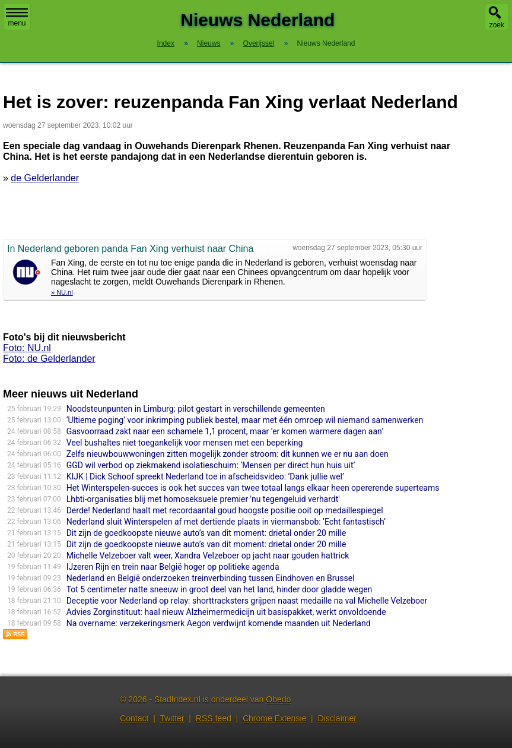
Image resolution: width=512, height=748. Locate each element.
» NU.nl (62, 292)
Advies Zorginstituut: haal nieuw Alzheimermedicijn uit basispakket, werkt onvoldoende (226, 612)
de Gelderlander (45, 178)
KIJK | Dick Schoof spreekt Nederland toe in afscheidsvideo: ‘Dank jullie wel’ (205, 476)
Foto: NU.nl (27, 348)
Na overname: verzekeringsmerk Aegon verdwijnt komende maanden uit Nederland (218, 623)
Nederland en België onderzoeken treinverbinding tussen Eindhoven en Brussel (210, 578)
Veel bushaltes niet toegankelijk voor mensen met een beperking (184, 442)
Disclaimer (337, 718)
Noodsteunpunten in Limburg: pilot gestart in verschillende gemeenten (195, 409)
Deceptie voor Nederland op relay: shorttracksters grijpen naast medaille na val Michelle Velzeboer (247, 600)
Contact (134, 718)
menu (17, 17)
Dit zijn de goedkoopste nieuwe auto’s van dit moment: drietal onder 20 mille (206, 533)
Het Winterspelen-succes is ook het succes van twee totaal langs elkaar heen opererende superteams (253, 488)
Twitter (172, 718)
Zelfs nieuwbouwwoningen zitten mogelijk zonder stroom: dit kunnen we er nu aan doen (227, 454)
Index (165, 43)
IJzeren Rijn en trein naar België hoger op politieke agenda (172, 567)
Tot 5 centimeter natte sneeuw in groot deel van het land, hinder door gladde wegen (219, 589)
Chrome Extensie (274, 718)
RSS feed (213, 718)
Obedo (278, 699)
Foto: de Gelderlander (49, 359)
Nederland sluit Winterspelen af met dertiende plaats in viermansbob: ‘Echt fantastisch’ (226, 521)
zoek (496, 25)
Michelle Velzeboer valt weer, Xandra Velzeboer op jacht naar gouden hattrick (207, 555)
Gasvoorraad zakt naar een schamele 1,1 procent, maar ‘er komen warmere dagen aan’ (224, 431)
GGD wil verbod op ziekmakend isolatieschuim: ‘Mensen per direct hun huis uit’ (210, 465)
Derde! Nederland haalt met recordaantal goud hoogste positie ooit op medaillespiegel (224, 510)
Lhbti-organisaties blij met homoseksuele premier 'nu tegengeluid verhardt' (203, 499)
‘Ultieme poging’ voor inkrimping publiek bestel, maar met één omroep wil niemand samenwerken (245, 420)
